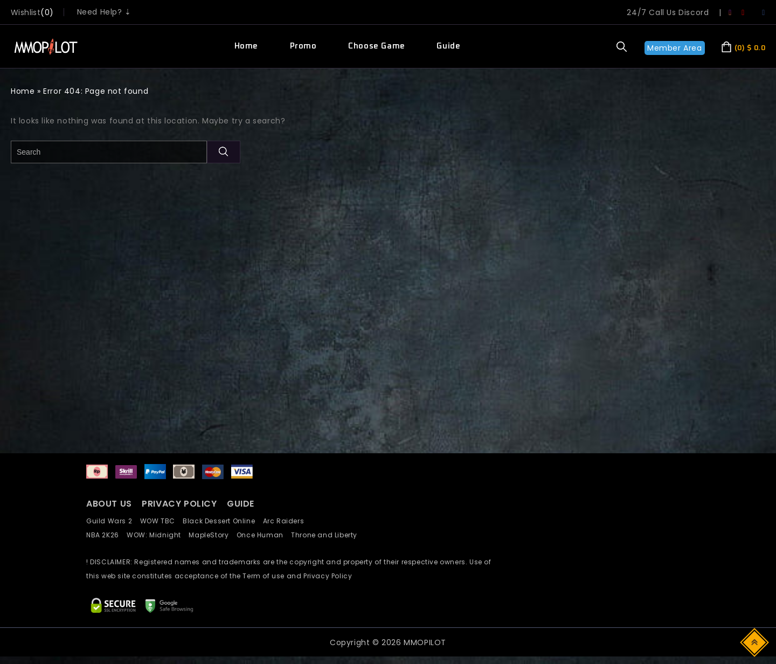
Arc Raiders (286, 520)
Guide (448, 46)
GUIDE (240, 503)
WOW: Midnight (158, 535)
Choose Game (376, 46)
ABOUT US (109, 503)
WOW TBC (161, 520)
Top (755, 641)
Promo (303, 46)
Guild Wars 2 (112, 520)
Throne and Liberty (327, 535)
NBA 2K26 (106, 535)
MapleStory (212, 535)
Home (246, 46)
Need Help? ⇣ (104, 11)
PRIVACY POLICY (180, 503)
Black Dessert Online (222, 520)
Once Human (264, 535)
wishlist (25, 12)
